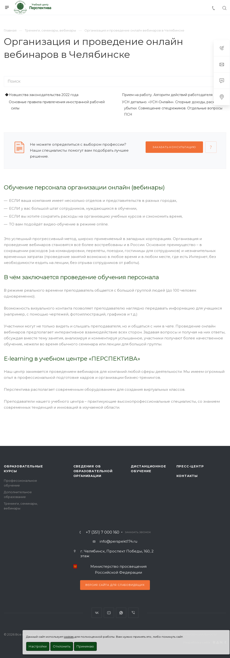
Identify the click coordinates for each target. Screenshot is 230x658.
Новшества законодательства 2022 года (43, 95)
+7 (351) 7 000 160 (102, 532)
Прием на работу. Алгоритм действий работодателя (167, 95)
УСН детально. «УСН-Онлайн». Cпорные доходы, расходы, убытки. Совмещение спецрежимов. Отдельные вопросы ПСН (172, 108)
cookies (69, 636)
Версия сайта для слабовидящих (114, 585)
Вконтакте (97, 613)
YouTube (109, 613)
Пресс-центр (190, 466)
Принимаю (85, 646)
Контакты (187, 476)
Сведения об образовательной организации (93, 471)
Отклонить (61, 646)
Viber (133, 613)
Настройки (38, 646)
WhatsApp (121, 613)
